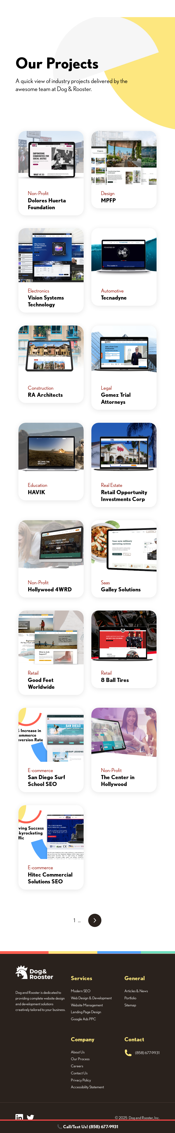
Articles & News (136, 991)
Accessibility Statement (87, 1087)
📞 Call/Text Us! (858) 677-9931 (87, 1126)
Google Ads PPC (83, 1019)
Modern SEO (80, 991)
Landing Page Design (86, 1012)
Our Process (80, 1059)
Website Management (87, 1005)
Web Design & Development (91, 998)
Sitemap (130, 1005)
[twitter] (30, 1118)
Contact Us (79, 1073)
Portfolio (130, 998)
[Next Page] (94, 920)
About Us (78, 1052)
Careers (77, 1066)
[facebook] (19, 1118)
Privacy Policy (81, 1080)
